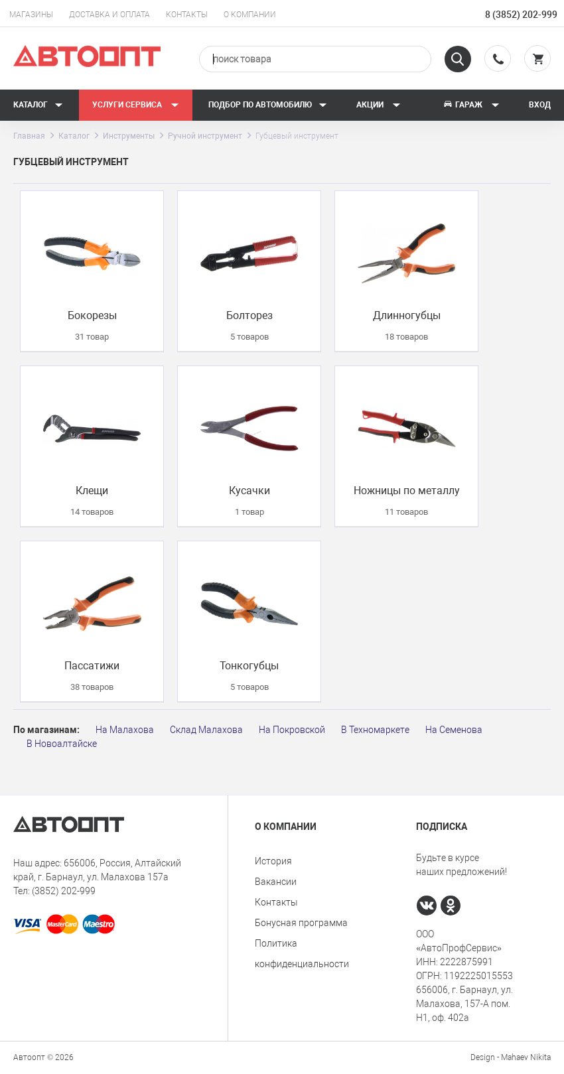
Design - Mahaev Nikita (510, 1057)
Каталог (38, 104)
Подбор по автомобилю (267, 104)
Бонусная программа (301, 922)
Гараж (471, 104)
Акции (378, 104)
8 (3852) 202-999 (521, 14)
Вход (540, 104)
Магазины (31, 14)
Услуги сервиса (135, 104)
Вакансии (276, 881)
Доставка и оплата (109, 14)
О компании (250, 14)
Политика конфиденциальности (302, 953)
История (273, 861)
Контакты (187, 14)
